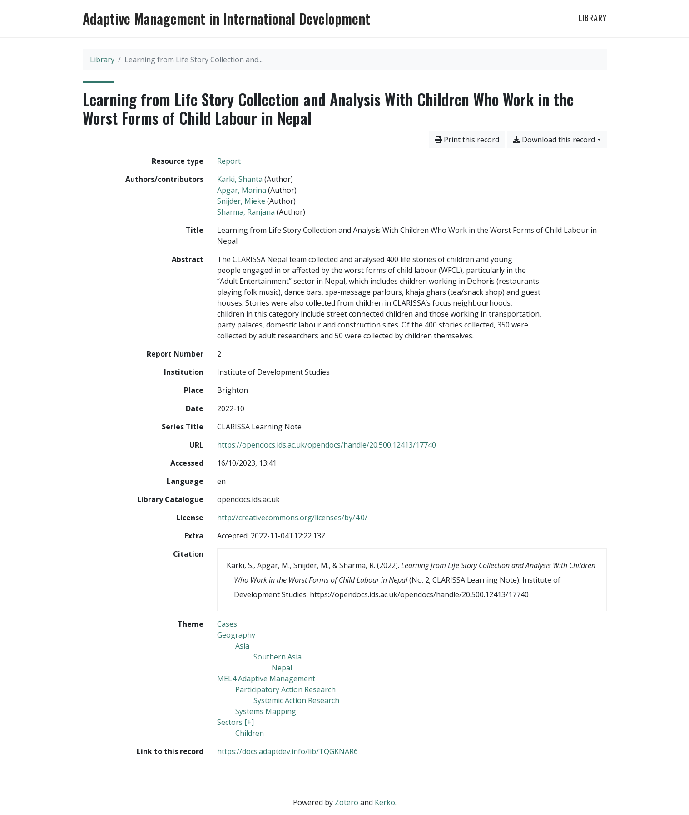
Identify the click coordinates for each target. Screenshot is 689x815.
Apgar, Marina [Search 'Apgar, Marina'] (241, 190)
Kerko (385, 802)
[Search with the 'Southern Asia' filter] (277, 657)
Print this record (467, 140)
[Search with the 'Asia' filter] (242, 646)
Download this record (554, 140)
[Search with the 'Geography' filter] (236, 635)
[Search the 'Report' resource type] (229, 161)
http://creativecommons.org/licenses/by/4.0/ (292, 518)
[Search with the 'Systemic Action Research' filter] (296, 700)
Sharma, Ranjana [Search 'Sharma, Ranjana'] (246, 212)
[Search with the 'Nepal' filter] (282, 668)
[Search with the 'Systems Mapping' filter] (265, 711)
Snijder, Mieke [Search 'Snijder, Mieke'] (241, 201)
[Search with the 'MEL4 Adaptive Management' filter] (266, 679)
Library (593, 18)
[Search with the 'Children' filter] (249, 733)
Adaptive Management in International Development (226, 18)
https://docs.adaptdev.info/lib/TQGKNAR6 (287, 751)
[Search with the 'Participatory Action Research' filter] (285, 689)
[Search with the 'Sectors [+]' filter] (235, 722)
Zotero (346, 802)
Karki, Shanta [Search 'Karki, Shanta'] (240, 179)
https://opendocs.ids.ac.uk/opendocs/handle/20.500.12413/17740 (326, 445)
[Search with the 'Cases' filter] (227, 624)
